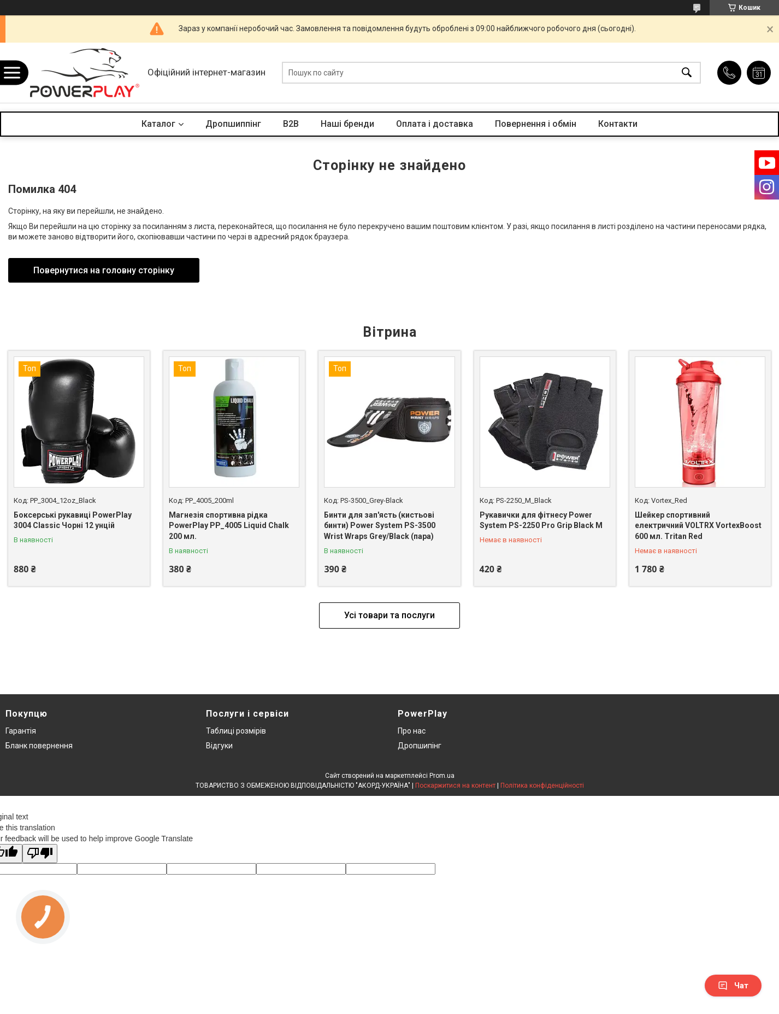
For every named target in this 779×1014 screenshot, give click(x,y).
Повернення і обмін (535, 124)
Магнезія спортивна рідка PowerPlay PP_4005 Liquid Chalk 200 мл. (229, 526)
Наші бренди (347, 124)
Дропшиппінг (233, 124)
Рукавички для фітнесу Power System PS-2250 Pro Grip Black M (541, 520)
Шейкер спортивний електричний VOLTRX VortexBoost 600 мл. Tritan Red (698, 526)
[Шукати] (687, 73)
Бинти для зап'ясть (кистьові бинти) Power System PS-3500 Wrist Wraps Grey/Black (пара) (379, 526)
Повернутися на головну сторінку (103, 270)
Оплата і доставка (434, 124)
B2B (291, 124)
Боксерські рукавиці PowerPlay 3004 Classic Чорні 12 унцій (73, 520)
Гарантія (20, 730)
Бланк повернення (39, 745)
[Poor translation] (39, 853)
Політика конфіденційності (542, 785)
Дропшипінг (419, 745)
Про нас (412, 730)
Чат (733, 985)
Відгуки (219, 745)
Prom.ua (442, 775)
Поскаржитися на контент (455, 785)
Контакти (618, 124)
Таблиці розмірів (236, 730)
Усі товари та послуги (389, 615)
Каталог (158, 124)
